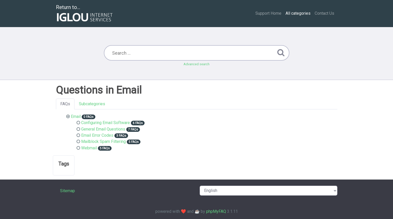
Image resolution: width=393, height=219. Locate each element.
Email (76, 116)
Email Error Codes (97, 135)
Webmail (89, 147)
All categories (298, 13)
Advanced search (196, 64)
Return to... (85, 13)
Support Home (268, 13)
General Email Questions (103, 129)
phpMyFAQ (216, 211)
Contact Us (324, 13)
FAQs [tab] (65, 103)
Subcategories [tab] (92, 103)
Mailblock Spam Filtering (103, 141)
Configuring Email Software (105, 122)
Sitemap (67, 190)
